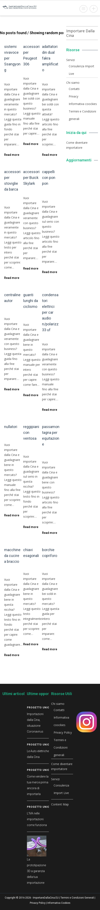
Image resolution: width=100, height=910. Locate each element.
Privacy (73, 96)
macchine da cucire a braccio (12, 556)
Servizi (70, 60)
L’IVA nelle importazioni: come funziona (37, 819)
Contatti (74, 89)
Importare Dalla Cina (80, 33)
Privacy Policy (63, 732)
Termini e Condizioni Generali (77, 897)
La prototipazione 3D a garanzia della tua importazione (36, 871)
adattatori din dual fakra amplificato (50, 58)
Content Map (60, 804)
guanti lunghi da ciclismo (30, 301)
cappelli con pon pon (48, 178)
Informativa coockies (83, 104)
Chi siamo (73, 83)
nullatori (10, 426)
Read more (11, 154)
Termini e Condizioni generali (60, 747)
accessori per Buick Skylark (31, 178)
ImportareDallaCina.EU (46, 897)
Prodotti (14, 78)
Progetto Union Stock (44, 707)
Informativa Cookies (58, 902)
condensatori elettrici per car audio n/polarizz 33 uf (50, 312)
